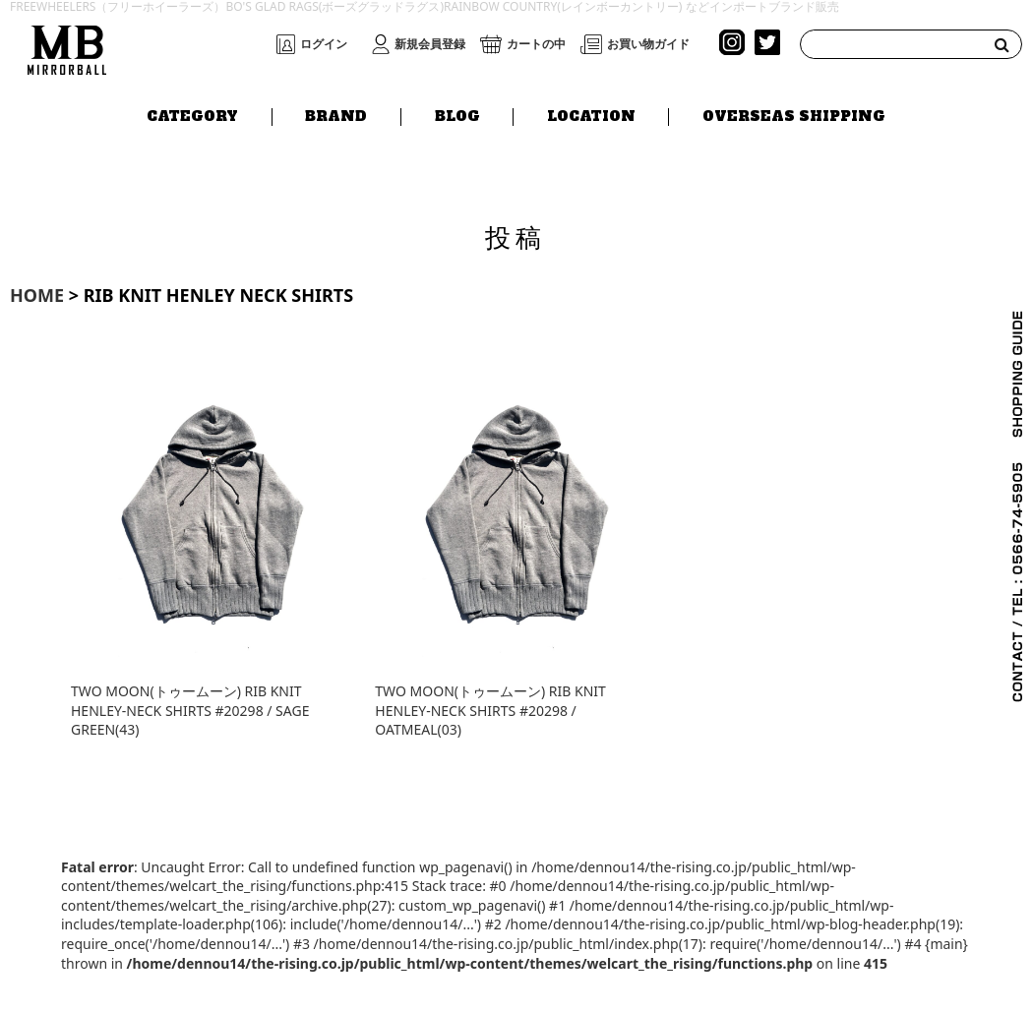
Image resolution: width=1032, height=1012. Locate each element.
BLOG (457, 115)
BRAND (336, 115)
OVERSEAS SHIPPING (793, 115)
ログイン (323, 44)
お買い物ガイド (648, 44)
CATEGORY (192, 115)
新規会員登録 (430, 44)
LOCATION (591, 115)
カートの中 (536, 44)
